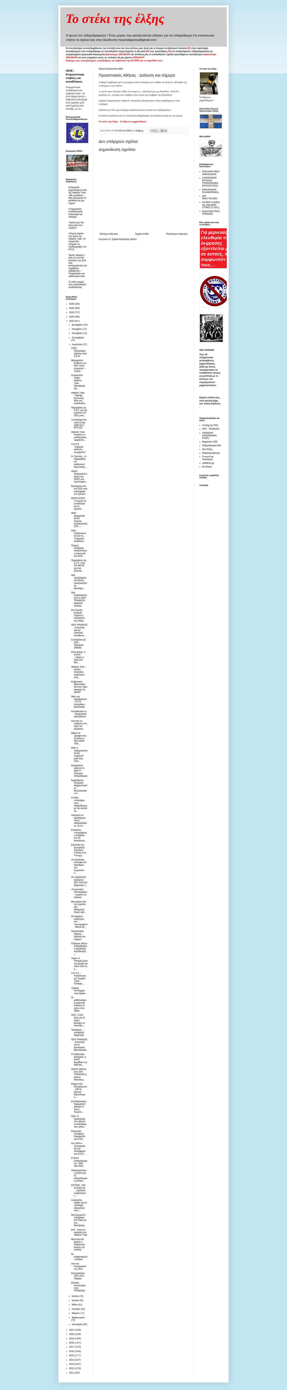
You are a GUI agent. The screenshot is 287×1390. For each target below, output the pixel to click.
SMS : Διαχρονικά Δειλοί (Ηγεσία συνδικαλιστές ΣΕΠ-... (79, 520)
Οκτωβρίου (77, 333)
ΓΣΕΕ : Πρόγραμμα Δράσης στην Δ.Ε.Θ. (79, 352)
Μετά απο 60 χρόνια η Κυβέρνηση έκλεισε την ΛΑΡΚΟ (78, 1244)
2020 (72, 1334)
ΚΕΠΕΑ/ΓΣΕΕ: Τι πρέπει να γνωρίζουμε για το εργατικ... (78, 503)
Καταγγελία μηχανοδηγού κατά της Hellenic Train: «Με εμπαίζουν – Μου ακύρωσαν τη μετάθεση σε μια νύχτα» (77, 195)
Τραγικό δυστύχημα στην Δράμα (78, 991)
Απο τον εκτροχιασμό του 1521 (78, 1266)
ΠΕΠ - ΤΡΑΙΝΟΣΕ (210, 429)
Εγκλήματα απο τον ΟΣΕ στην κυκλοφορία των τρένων (79, 490)
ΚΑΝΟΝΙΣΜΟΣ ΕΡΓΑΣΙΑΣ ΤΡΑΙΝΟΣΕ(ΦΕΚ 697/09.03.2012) (210, 182)
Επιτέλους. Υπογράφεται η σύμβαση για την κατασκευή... (79, 835)
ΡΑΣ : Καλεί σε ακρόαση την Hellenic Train (79, 1232)
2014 (72, 1360)
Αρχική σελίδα (142, 234)
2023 (72, 316)
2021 (72, 1330)
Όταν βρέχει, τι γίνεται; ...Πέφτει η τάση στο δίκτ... (78, 657)
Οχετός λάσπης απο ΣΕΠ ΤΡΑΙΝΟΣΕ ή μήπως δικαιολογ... (79, 1074)
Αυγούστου (77, 344)
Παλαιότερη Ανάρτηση (176, 234)
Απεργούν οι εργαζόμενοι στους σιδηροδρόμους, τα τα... (79, 820)
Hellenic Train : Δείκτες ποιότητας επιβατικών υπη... (78, 672)
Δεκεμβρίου (78, 325)
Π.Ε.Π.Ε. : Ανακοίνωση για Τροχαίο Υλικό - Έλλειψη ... (78, 978)
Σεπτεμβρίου (78, 337)
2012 (72, 1368)
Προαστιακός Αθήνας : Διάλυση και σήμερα (78, 935)
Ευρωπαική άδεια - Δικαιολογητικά (211, 172)
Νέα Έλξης (207, 449)
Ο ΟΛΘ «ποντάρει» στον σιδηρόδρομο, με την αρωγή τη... (79, 804)
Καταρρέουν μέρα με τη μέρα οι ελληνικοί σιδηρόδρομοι (79, 770)
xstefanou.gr (208, 463)
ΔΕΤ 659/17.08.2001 (209, 197)
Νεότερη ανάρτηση (109, 234)
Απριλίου (76, 1309)
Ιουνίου (75, 1300)
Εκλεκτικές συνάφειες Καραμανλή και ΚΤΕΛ (78, 1135)
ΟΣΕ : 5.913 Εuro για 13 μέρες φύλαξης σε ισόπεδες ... (78, 1020)
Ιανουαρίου (77, 1324)
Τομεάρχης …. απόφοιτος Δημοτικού (78, 1032)
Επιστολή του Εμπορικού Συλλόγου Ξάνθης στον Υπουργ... (78, 850)
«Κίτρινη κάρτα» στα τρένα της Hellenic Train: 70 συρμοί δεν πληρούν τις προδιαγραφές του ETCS (77, 241)
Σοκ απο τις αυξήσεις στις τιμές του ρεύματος (79, 725)
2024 (72, 312)
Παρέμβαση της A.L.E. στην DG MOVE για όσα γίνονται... (78, 565)
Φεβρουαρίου (78, 1317)
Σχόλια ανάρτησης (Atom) (124, 239)
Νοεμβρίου (77, 329)
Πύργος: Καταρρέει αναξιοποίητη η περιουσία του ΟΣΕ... (79, 550)
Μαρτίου (76, 1313)
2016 (72, 1351)
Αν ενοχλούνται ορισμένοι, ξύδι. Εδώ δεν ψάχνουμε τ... (79, 881)
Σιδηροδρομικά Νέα (211, 445)
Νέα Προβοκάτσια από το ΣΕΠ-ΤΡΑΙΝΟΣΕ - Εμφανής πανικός (79, 599)
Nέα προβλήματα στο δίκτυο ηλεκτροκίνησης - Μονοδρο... (79, 582)
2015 (72, 1355)
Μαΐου (75, 1304)
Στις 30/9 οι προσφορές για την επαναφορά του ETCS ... (78, 1148)
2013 (72, 1364)
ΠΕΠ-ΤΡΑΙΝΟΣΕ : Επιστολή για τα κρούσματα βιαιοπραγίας (79, 1044)
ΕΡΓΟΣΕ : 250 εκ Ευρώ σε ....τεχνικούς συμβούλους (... (78, 1190)
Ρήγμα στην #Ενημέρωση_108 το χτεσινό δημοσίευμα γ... (79, 1090)
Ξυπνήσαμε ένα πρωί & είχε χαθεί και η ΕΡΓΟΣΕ (79, 423)
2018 (72, 1342)
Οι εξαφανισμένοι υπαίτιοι (79, 1257)
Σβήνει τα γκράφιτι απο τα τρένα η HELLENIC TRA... (79, 738)
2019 (72, 1338)
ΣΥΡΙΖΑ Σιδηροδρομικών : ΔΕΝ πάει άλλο (79, 1162)
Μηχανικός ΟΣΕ (210, 441)
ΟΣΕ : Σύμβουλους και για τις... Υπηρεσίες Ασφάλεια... (78, 536)
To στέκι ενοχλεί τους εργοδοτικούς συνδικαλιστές (77, 285)
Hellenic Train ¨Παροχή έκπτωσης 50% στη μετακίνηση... (79, 398)
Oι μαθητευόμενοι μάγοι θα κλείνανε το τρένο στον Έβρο (79, 1004)
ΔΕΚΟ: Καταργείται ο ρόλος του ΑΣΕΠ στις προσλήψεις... (79, 476)
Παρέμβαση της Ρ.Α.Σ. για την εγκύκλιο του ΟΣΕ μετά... (79, 411)
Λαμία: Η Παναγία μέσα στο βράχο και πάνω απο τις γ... (79, 963)
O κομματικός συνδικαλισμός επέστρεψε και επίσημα (75, 213)
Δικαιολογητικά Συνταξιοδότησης (210, 190)
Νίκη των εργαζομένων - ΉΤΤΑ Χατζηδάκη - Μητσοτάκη (79, 701)
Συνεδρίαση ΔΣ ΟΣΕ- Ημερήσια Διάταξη (78, 643)
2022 (72, 321)
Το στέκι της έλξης (115, 19)
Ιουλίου (75, 1296)
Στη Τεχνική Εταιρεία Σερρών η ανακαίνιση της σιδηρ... (78, 615)
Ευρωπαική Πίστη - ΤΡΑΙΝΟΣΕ (211, 212)
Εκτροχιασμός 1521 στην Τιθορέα (78, 1276)
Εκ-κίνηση (207, 466)
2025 (72, 308)
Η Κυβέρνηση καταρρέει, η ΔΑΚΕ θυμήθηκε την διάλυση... (79, 1059)
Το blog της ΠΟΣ (210, 425)
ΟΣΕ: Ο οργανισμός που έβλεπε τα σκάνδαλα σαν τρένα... (78, 1121)
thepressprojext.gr (211, 453)
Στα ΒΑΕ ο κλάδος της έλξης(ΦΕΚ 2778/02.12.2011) (211, 205)
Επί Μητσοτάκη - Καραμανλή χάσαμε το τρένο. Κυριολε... (79, 1106)
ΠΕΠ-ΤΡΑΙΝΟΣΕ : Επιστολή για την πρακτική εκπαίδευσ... (79, 630)
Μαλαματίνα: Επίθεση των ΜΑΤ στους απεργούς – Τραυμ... (78, 365)
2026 (72, 304)
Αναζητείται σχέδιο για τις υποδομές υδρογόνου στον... (79, 1205)
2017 (72, 1347)
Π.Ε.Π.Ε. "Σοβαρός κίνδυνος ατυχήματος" (78, 448)
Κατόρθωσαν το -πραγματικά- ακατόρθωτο (79, 714)
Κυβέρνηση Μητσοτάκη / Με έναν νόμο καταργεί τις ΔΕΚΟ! (79, 687)
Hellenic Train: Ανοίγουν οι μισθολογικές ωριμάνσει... (78, 436)
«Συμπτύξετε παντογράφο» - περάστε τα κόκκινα (79, 893)
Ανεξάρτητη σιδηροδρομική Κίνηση (209, 435)
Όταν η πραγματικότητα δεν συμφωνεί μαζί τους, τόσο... (79, 754)
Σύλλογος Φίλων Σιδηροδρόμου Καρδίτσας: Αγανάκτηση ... (79, 948)
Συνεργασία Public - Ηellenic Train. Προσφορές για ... (78, 382)
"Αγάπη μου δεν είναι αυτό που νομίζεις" (76, 225)
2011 (72, 1372)
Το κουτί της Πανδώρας (208, 457)
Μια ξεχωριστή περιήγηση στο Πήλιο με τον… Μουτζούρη (78, 1220)
